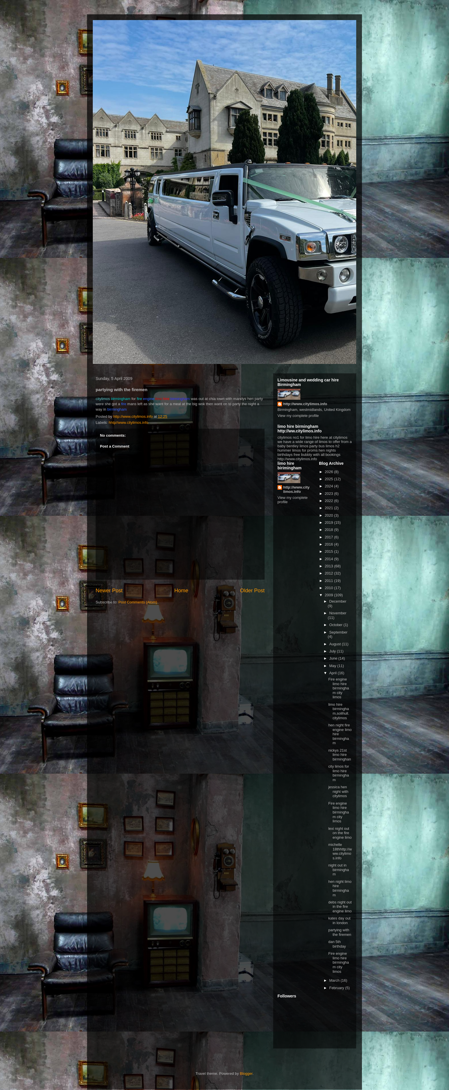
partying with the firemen (339, 932)
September (338, 632)
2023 (329, 493)
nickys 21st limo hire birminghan (339, 754)
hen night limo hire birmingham (339, 888)
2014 (329, 559)
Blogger (246, 1073)
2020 (329, 515)
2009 (329, 595)
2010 (329, 588)
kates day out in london (339, 920)
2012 (329, 573)
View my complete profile (298, 415)
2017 (329, 537)
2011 (329, 581)
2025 (329, 479)
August (335, 644)
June (333, 658)
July (333, 651)
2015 (329, 551)
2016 (329, 544)
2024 (329, 486)
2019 (329, 522)
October (336, 625)
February (337, 988)
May (333, 666)
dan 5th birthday (337, 944)
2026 (329, 472)
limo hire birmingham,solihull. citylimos (338, 711)
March (335, 980)
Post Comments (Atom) (138, 602)
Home (181, 590)
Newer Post (109, 590)
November (337, 613)
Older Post (252, 590)
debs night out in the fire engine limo (340, 906)
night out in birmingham (338, 869)
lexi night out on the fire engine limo (340, 833)
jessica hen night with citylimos (338, 791)
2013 (329, 566)
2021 (329, 508)
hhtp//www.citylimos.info (128, 422)
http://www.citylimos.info (305, 404)
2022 (329, 501)
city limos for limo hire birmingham (338, 773)
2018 (329, 530)
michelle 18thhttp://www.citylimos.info (340, 851)
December (337, 601)
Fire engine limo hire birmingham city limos (338, 688)
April (333, 673)
